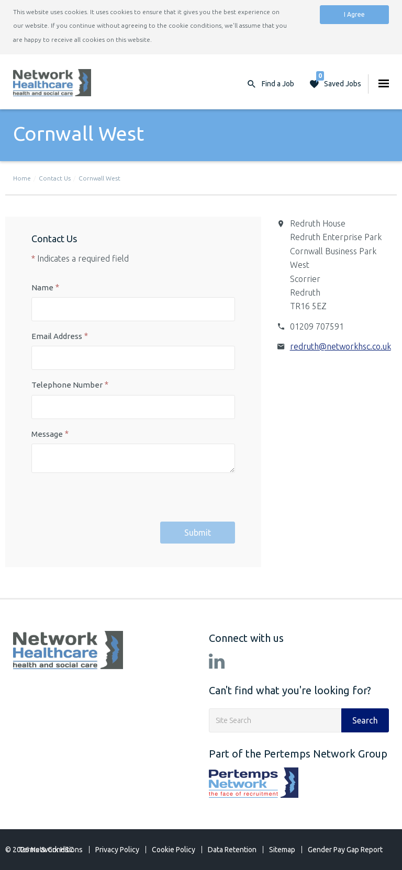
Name (42, 287)
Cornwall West (99, 178)
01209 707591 (317, 326)
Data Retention (232, 849)
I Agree (354, 14)
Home (22, 178)
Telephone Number (67, 384)
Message (47, 434)
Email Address (56, 336)
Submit (197, 532)
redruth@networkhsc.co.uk (340, 346)
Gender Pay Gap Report (345, 849)
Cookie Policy (173, 849)
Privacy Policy (117, 849)
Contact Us (55, 178)
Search (365, 720)
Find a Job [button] (278, 84)
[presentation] (111, 501)
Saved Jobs (338, 81)
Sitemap (282, 849)
